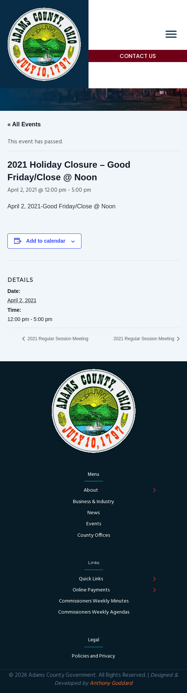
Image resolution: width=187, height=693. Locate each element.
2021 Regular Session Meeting (57, 338)
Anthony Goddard (111, 683)
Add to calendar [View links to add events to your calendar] (46, 241)
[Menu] (171, 34)
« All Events (24, 124)
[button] (138, 56)
